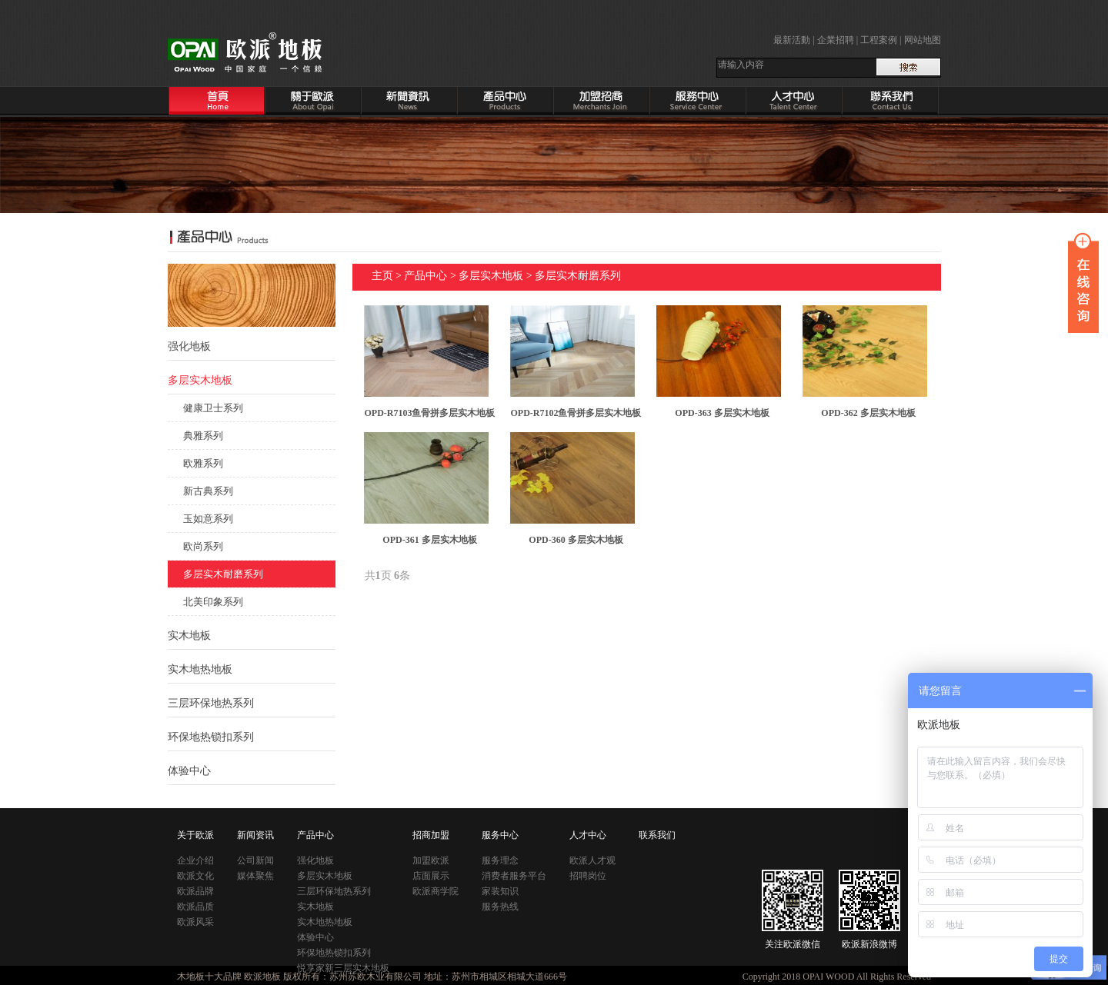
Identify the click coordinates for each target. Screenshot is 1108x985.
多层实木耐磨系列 (578, 275)
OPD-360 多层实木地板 (575, 539)
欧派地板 (262, 976)
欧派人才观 (592, 860)
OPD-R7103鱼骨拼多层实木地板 (430, 413)
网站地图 (922, 40)
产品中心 (425, 275)
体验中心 (189, 771)
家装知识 (500, 891)
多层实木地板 (491, 275)
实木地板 (315, 906)
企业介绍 (195, 860)
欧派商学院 (435, 891)
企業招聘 (835, 40)
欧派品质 (195, 906)
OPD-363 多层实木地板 (722, 413)
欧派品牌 (195, 891)
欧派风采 (195, 922)
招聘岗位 (587, 875)
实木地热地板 (200, 669)
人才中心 (587, 835)
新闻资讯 (255, 835)
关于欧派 (195, 835)
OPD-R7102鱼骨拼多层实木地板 (576, 413)
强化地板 (315, 860)
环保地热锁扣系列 (211, 737)
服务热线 (500, 906)
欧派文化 (195, 875)
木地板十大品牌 (209, 976)
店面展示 (430, 875)
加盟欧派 (430, 860)
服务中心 (500, 835)
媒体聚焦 (255, 875)
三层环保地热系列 (211, 703)
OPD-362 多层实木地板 (868, 413)
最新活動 (791, 40)
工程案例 (878, 40)
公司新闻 (255, 860)
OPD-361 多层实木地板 (429, 539)
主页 (382, 275)
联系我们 (657, 835)
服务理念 (500, 860)
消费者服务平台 (514, 875)
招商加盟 (430, 835)
